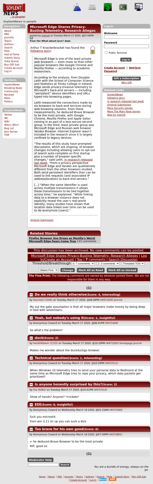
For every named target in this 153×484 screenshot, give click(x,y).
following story (116, 98)
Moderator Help (40, 459)
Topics (8, 41)
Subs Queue (11, 61)
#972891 (115, 434)
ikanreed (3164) (42, 300)
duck (39, 338)
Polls (7, 51)
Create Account (13, 68)
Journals (9, 37)
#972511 (111, 363)
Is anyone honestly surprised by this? (68, 384)
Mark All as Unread (122, 270)
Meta (7, 98)
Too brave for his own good (59, 429)
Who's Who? (11, 125)
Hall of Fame (11, 54)
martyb (46, 35)
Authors (9, 44)
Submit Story (12, 57)
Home (42, 476)
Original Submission (119, 104)
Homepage (126, 343)
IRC (6, 118)
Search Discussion (123, 259)
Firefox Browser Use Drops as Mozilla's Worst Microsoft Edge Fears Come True (62, 240)
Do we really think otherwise (60, 294)
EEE (38, 404)
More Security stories (120, 108)
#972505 (112, 343)
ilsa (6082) (39, 389)
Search (8, 47)
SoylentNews (14, 11)
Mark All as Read (90, 270)
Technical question (51, 358)
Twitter (8, 114)
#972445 (106, 300)
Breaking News (13, 88)
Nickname (110, 33)
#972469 (111, 323)
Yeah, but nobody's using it (59, 318)
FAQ (6, 34)
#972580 (116, 410)
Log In (8, 71)
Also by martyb (116, 115)
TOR (6, 135)
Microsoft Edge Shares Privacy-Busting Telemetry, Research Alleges (62, 29)
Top (79, 259)
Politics (8, 101)
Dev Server (11, 131)
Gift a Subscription (126, 78)
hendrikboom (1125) (45, 343)
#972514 (100, 389)
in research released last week (125, 101)
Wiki (6, 121)
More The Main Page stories (123, 111)
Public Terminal (116, 52)
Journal (118, 300)
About (7, 31)
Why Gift (126, 82)
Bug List (9, 128)
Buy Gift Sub (11, 64)
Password (110, 42)
